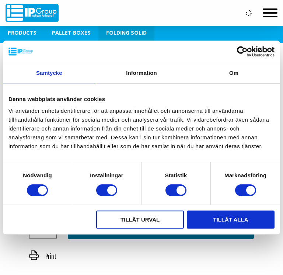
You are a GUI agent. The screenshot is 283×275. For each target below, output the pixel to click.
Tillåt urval (140, 219)
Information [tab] (141, 73)
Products (22, 32)
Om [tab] (233, 73)
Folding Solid (126, 32)
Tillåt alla (230, 219)
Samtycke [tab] (49, 73)
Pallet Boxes (71, 32)
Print (42, 256)
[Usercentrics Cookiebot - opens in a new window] (242, 51)
